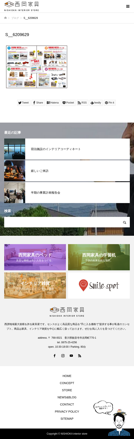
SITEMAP (66, 418)
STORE (67, 390)
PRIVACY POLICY (67, 411)
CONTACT (67, 404)
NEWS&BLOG (67, 397)
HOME (67, 376)
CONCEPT (67, 383)
